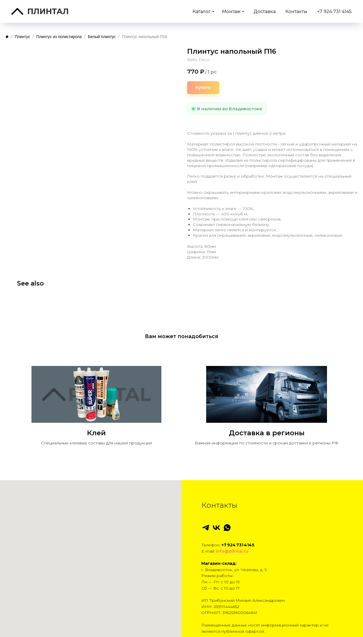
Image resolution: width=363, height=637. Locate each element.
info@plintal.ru (232, 533)
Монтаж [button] (231, 11)
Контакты (296, 11)
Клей (96, 415)
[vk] (216, 510)
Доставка (265, 11)
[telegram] (205, 510)
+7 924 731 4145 (334, 11)
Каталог (202, 11)
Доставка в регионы (267, 415)
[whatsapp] (227, 510)
